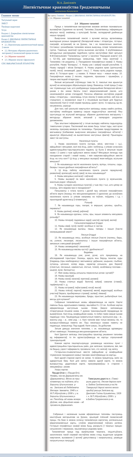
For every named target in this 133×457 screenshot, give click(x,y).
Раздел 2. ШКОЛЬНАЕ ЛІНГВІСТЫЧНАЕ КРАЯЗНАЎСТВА (90, 15)
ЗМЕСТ (4, 23)
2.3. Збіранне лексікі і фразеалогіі (20, 60)
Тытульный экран (9, 20)
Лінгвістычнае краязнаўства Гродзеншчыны (66, 7)
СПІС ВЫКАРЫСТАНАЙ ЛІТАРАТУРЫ (17, 63)
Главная (60, 15)
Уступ (4, 30)
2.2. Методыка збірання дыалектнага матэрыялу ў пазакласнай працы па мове (20, 51)
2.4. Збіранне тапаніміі (15, 56)
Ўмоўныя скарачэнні (10, 26)
